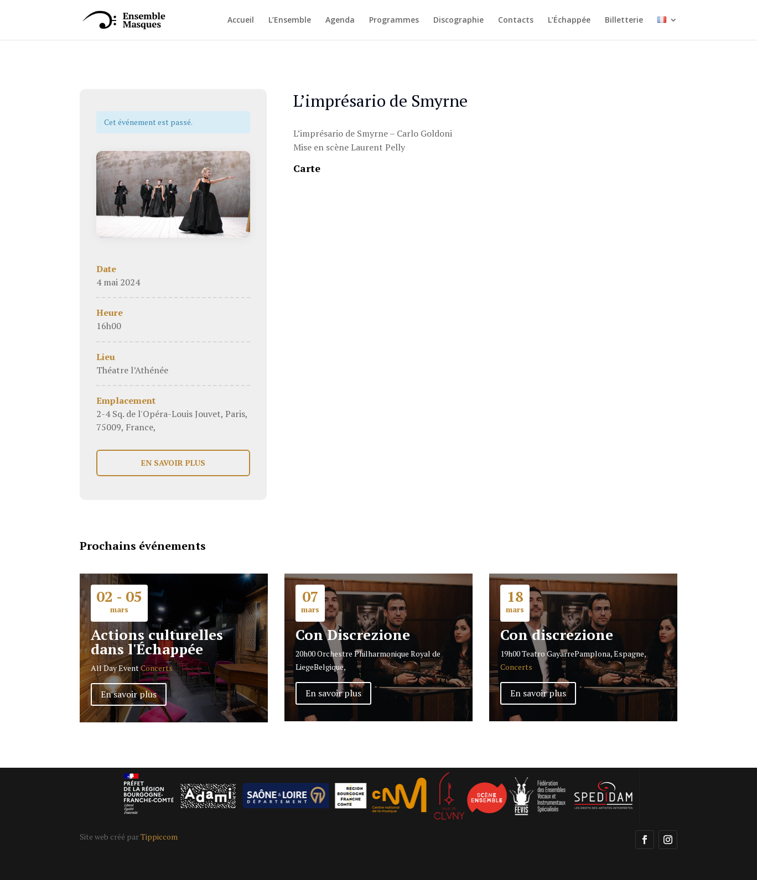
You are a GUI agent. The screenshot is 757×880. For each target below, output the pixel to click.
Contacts (515, 20)
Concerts (157, 668)
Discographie (458, 20)
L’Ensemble (289, 20)
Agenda (340, 20)
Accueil (240, 20)
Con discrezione (556, 634)
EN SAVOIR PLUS (173, 462)
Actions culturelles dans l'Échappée (157, 641)
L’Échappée (569, 20)
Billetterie (624, 20)
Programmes (394, 20)
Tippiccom (159, 836)
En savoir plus (129, 694)
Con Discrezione (352, 634)
